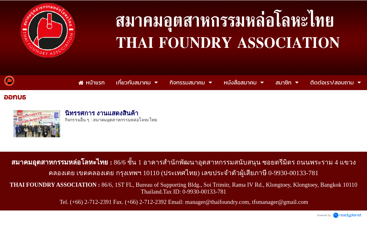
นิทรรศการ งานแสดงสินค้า (102, 113)
